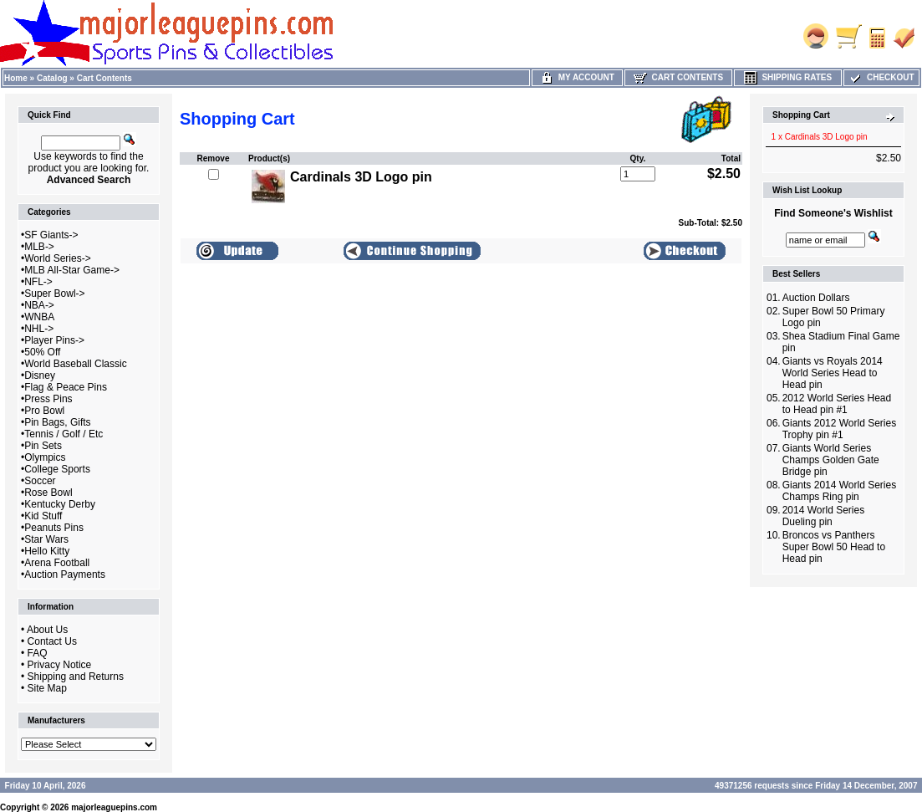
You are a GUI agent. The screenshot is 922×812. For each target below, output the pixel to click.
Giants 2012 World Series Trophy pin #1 (839, 429)
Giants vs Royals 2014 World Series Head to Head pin (832, 373)
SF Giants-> (51, 235)
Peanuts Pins (54, 528)
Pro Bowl (44, 410)
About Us (47, 630)
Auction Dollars (816, 298)
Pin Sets (43, 446)
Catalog (52, 78)
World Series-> (57, 258)
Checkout (881, 77)
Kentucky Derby (59, 504)
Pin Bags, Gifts (57, 422)
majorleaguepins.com (114, 807)
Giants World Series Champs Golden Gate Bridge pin (830, 459)
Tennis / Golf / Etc (63, 434)
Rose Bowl (48, 492)
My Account (577, 77)
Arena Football (56, 563)
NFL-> (38, 282)
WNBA (39, 317)
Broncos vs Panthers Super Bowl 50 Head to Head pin (833, 546)
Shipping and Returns (76, 676)
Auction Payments (64, 574)
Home (16, 78)
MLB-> (39, 247)
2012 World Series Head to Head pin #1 (837, 404)
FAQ (38, 653)
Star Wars (46, 539)
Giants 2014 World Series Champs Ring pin (839, 491)
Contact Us (52, 641)
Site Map (47, 688)
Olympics (44, 457)
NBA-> (39, 305)
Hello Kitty (46, 551)
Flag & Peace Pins (65, 387)
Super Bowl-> (54, 293)
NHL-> (38, 329)
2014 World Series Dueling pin (823, 516)
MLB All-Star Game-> (72, 270)
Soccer (39, 481)
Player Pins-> (54, 340)
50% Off (42, 352)
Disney (39, 375)
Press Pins (48, 399)
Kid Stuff (43, 516)
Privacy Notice (60, 665)
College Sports (57, 469)
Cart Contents (104, 78)
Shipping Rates (788, 77)
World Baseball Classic (75, 364)
